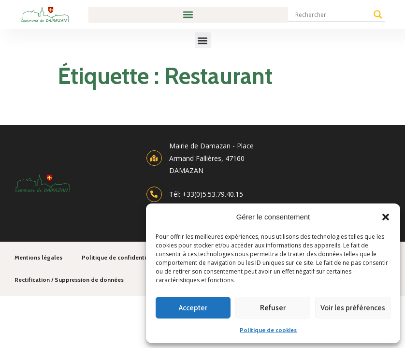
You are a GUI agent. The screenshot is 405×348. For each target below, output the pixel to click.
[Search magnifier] (378, 14)
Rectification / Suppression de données (69, 279)
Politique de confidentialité (120, 257)
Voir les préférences (352, 308)
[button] (386, 217)
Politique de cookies (268, 330)
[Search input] (332, 14)
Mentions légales (38, 257)
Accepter (193, 308)
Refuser (273, 308)
